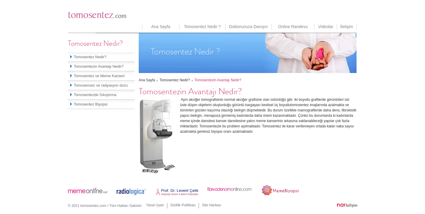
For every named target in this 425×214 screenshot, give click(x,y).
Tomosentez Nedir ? (202, 26)
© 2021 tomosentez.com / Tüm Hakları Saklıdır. (105, 206)
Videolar (325, 26)
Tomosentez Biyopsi (89, 104)
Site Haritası (211, 205)
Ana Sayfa (160, 26)
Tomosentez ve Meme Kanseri (98, 76)
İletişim (346, 26)
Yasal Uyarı (155, 205)
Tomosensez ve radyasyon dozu (99, 85)
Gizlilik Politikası (183, 205)
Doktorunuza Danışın (248, 26)
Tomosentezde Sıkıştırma (93, 95)
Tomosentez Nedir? (88, 57)
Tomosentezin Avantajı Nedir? (97, 66)
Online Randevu (293, 26)
